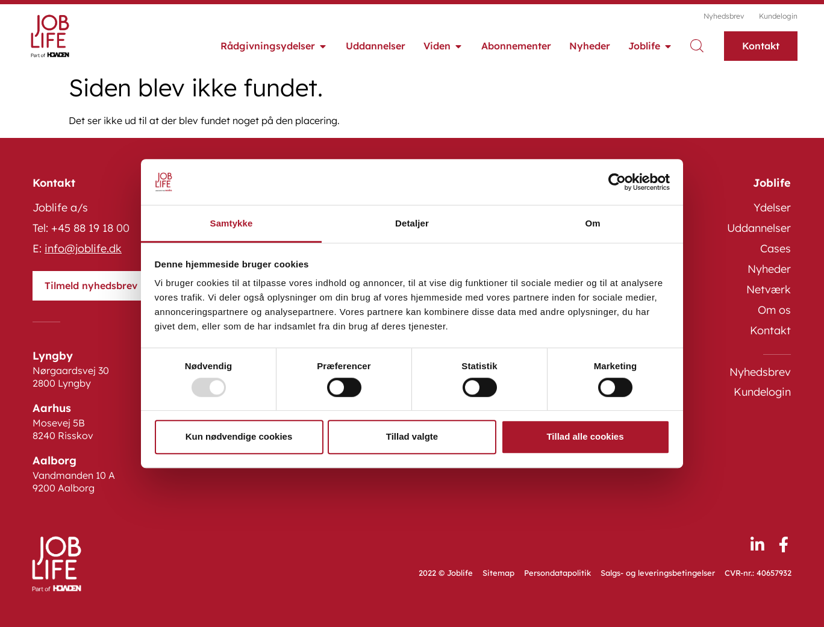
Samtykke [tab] (231, 224)
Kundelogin (778, 15)
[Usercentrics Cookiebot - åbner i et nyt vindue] (617, 182)
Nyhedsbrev (724, 15)
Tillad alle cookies (584, 436)
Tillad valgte (412, 436)
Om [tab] (592, 224)
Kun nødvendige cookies (239, 436)
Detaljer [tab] (412, 224)
